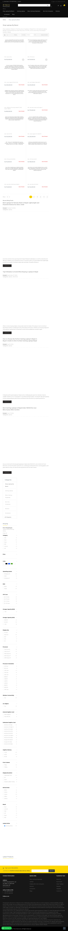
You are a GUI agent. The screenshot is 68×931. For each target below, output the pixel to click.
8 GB (10, 756)
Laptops (10, 209)
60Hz (10, 790)
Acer (10, 540)
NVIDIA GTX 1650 (10, 725)
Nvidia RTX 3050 (10, 742)
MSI (10, 544)
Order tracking (59, 884)
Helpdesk (58, 888)
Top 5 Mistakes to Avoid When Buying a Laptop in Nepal (20, 272)
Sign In (53, 1)
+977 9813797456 (8, 891)
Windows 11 (10, 578)
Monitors (32, 886)
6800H (10, 676)
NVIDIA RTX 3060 (10, 737)
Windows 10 (10, 574)
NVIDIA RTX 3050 (10, 744)
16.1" (10, 636)
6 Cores (10, 597)
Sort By (23, 34)
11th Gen (10, 672)
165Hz (10, 796)
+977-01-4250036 (8, 893)
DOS (10, 576)
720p (10, 765)
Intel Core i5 (10, 649)
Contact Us (59, 891)
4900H (10, 683)
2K (10, 777)
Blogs (31, 891)
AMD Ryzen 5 (10, 653)
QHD (10, 779)
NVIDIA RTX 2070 (10, 731)
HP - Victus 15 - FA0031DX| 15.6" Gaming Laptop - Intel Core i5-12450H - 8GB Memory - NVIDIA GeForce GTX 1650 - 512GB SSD (14, 143)
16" (10, 641)
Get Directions (6, 886)
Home (4, 19)
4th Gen (10, 666)
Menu (4, 8)
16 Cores (10, 603)
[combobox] (31, 5)
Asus (10, 542)
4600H (10, 681)
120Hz (10, 792)
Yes (10, 697)
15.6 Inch (10, 634)
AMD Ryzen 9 (10, 657)
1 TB (10, 611)
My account (59, 881)
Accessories (32, 888)
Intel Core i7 (10, 651)
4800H (10, 678)
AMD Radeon (10, 714)
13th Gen (10, 689)
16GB (10, 588)
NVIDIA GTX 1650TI (10, 735)
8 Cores (10, 599)
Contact (19, 1)
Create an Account (61, 1)
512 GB (10, 622)
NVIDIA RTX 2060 (10, 729)
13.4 (10, 639)
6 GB (10, 754)
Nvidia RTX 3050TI (10, 739)
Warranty (58, 886)
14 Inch (10, 632)
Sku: (5, 56)
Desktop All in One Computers (37, 884)
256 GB (10, 620)
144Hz (10, 794)
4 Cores (10, 601)
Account (5, 16)
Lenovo (10, 546)
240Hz (10, 798)
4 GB (10, 752)
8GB (10, 586)
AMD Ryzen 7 (10, 655)
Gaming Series (10, 825)
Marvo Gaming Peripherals (36, 879)
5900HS (10, 687)
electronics (15, 276)
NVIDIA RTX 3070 (10, 733)
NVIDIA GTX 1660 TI (10, 727)
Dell (10, 537)
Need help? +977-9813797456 (9, 1)
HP (10, 548)
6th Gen (10, 668)
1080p (10, 767)
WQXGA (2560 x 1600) (10, 781)
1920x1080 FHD (10, 775)
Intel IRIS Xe (10, 716)
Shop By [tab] (5, 523)
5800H (10, 685)
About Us (58, 879)
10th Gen (10, 670)
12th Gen (10, 674)
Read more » (7, 265)
